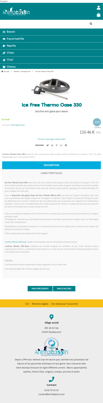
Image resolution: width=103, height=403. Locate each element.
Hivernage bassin (18, 125)
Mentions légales (40, 304)
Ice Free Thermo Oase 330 (52, 105)
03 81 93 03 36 (51, 390)
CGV (27, 304)
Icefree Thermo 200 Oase (16, 242)
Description (51, 165)
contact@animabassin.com (51, 394)
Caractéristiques (51, 173)
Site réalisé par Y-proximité (64, 304)
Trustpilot (4, 1)
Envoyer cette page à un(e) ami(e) (51, 139)
